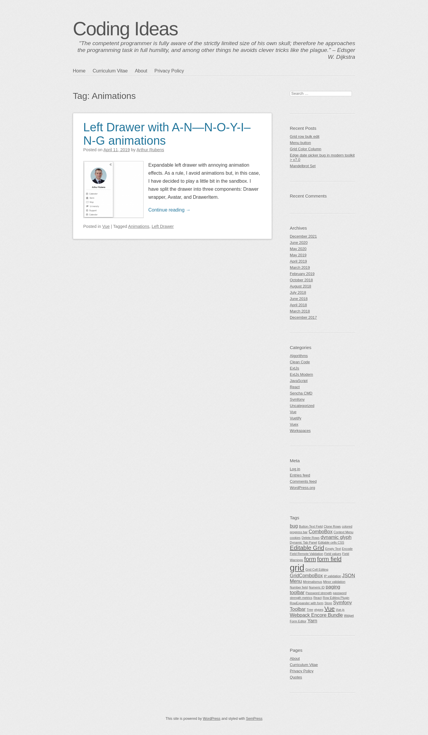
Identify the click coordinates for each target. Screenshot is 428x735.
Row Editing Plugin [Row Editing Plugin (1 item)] (336, 598)
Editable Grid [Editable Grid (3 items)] (307, 548)
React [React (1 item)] (317, 598)
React (295, 387)
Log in (295, 469)
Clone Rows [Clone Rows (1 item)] (332, 526)
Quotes (296, 677)
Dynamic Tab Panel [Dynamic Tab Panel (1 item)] (303, 542)
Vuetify (295, 418)
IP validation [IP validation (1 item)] (332, 576)
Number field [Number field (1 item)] (299, 587)
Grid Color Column (305, 149)
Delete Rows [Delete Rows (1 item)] (311, 538)
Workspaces (300, 430)
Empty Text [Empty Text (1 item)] (333, 549)
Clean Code (300, 362)
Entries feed (300, 475)
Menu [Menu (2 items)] (296, 581)
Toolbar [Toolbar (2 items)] (298, 609)
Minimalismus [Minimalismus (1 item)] (312, 581)
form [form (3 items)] (310, 559)
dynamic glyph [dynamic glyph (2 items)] (336, 537)
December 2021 (303, 236)
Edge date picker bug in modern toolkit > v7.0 (322, 157)
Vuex (294, 424)
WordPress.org (302, 487)
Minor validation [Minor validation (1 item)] (334, 581)
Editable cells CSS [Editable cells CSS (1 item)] (331, 542)
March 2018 (300, 311)
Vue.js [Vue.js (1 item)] (340, 609)
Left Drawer (163, 226)
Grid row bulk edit (305, 136)
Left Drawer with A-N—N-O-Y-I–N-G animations (167, 134)
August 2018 (300, 286)
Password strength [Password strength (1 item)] (319, 593)
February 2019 (302, 274)
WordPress (211, 719)
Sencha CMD (301, 393)
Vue (106, 226)
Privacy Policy (169, 70)
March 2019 (300, 267)
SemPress (254, 719)
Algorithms (299, 356)
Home (79, 70)
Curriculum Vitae (110, 70)
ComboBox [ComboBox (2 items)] (320, 531)
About (141, 70)
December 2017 (303, 317)
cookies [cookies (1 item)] (295, 538)
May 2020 (298, 249)
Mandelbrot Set (303, 166)
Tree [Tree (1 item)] (310, 609)
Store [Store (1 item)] (328, 603)
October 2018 (301, 280)
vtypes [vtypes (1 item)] (318, 609)
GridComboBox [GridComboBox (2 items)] (306, 575)
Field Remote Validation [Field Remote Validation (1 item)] (306, 554)
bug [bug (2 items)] (294, 526)
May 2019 (298, 255)
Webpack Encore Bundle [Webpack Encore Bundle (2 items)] (316, 615)
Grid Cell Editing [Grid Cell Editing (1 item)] (316, 569)
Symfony (297, 399)
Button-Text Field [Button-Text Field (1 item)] (311, 526)
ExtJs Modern (301, 374)
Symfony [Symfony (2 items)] (342, 602)
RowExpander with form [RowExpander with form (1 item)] (306, 603)
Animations (138, 226)
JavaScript (299, 380)
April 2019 (298, 261)
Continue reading (169, 209)
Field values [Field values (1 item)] (332, 554)
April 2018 (298, 305)
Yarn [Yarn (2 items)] (312, 620)
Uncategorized (302, 405)
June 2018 (299, 298)
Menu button (300, 143)
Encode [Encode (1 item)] (347, 549)
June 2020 (299, 242)
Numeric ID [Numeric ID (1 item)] (317, 587)
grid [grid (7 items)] (297, 567)
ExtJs (294, 368)
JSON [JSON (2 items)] (348, 575)
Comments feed (303, 481)
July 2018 (298, 292)
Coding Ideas (125, 29)
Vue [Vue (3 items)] (329, 608)
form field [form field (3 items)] (329, 559)
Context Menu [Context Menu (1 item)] (343, 532)
